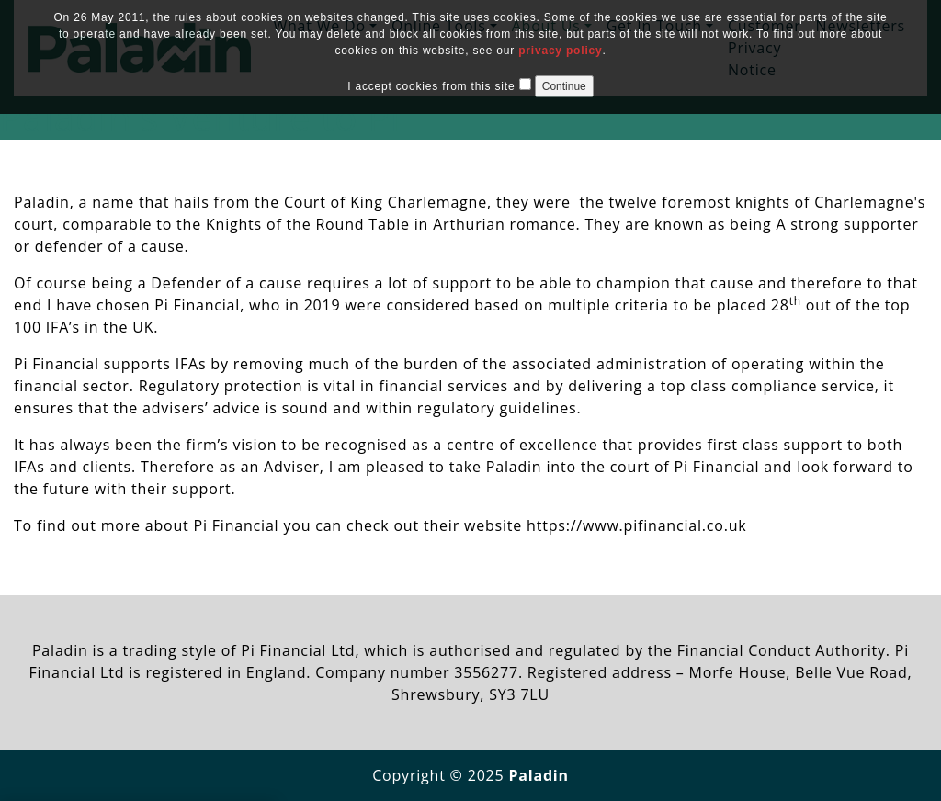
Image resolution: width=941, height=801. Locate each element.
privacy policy (560, 50)
